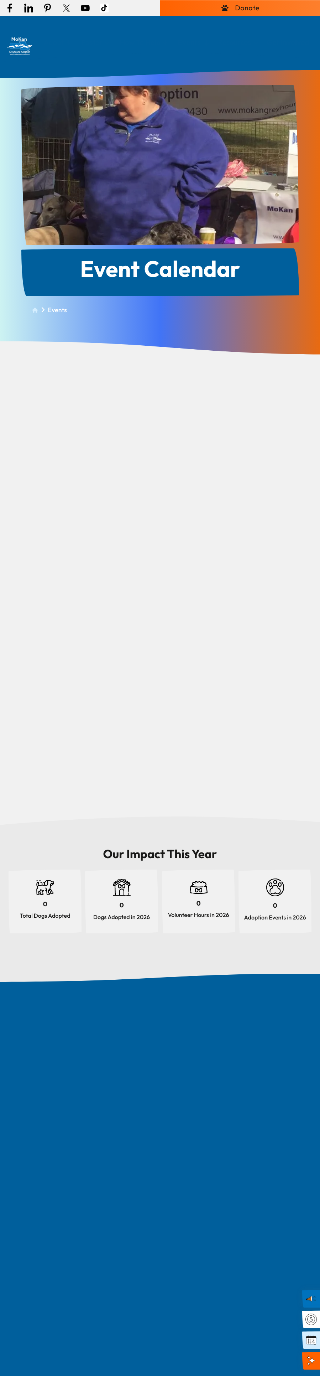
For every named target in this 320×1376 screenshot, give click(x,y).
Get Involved (288, 42)
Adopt (54, 42)
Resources (234, 42)
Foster (92, 42)
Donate (240, 8)
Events (189, 42)
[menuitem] (57, 42)
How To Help (140, 42)
